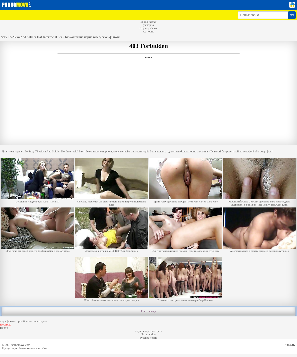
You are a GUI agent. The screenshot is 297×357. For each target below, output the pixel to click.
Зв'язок (289, 344)
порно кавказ (148, 21)
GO (292, 15)
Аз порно (148, 31)
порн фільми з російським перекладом (23, 321)
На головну (148, 311)
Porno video (148, 334)
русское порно (148, 337)
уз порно (148, 24)
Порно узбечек (149, 28)
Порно (4, 327)
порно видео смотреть (148, 331)
